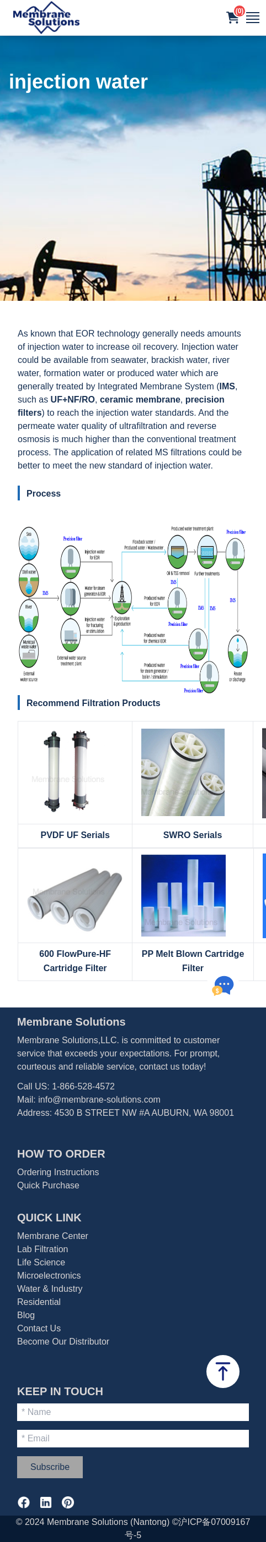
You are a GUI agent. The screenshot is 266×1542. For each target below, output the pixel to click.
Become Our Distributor (63, 1341)
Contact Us (39, 1328)
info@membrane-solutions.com (99, 1099)
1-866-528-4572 (83, 1086)
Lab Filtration (42, 1249)
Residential (39, 1302)
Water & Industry (50, 1288)
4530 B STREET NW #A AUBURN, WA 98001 (144, 1112)
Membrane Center (52, 1236)
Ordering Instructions (58, 1172)
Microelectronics (49, 1275)
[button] (233, 17)
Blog (26, 1315)
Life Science (41, 1262)
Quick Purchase (48, 1185)
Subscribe (50, 1467)
